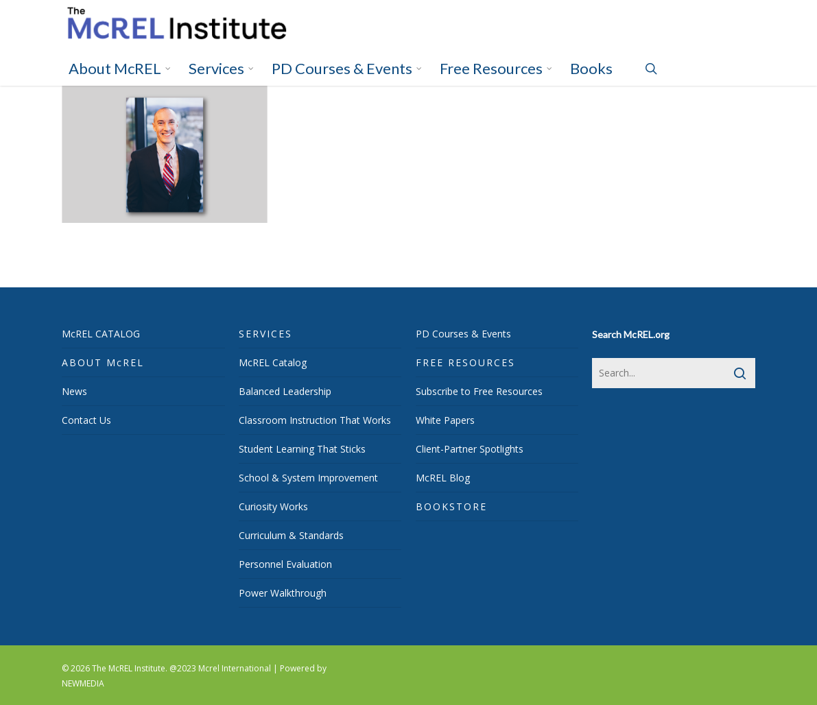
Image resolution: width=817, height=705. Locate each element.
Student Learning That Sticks (302, 448)
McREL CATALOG (101, 333)
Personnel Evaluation (285, 564)
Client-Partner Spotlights (469, 448)
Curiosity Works (273, 506)
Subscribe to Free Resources (479, 391)
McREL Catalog (273, 362)
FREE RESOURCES (465, 362)
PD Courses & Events (463, 333)
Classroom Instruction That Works (315, 420)
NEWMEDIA (83, 683)
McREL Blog (443, 477)
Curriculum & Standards (291, 535)
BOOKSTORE (451, 506)
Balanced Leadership (285, 391)
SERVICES (265, 333)
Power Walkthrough (283, 592)
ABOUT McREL (103, 362)
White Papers (445, 420)
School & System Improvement (308, 477)
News (74, 391)
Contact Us (86, 420)
